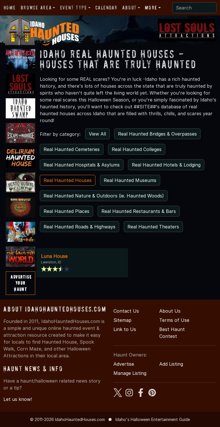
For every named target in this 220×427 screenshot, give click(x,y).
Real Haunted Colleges (137, 149)
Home (9, 8)
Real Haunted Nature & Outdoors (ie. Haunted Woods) (104, 196)
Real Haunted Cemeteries (72, 149)
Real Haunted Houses (68, 180)
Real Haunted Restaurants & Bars (138, 211)
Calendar (106, 8)
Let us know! (17, 399)
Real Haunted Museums (130, 180)
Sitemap (122, 320)
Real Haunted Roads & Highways (79, 227)
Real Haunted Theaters (153, 227)
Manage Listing (129, 373)
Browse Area (36, 8)
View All (97, 134)
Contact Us (126, 311)
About (129, 8)
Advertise (123, 364)
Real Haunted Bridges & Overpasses (157, 134)
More (151, 8)
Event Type (73, 8)
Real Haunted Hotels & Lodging (166, 165)
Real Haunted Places (66, 211)
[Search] (194, 7)
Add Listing (171, 364)
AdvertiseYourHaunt (21, 283)
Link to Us (124, 329)
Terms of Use (174, 320)
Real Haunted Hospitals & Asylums (82, 165)
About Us (169, 311)
